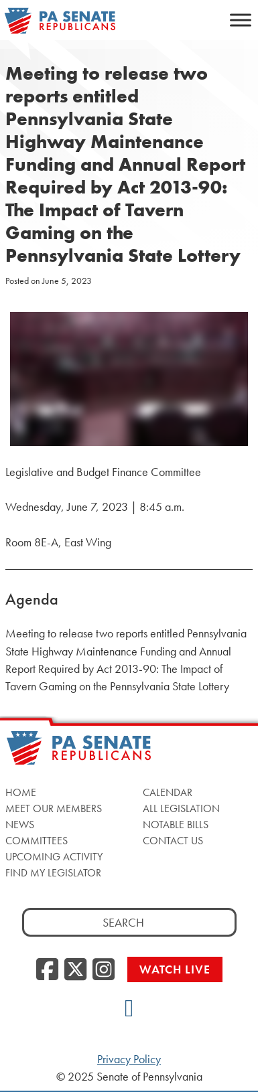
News (19, 824)
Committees (36, 841)
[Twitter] (75, 970)
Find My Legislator (53, 873)
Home (20, 792)
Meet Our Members (53, 808)
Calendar (167, 792)
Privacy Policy (129, 1059)
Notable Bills (175, 824)
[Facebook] (47, 970)
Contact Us (173, 841)
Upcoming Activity (54, 857)
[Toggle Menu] (240, 19)
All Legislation (181, 808)
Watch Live (174, 969)
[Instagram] (103, 970)
